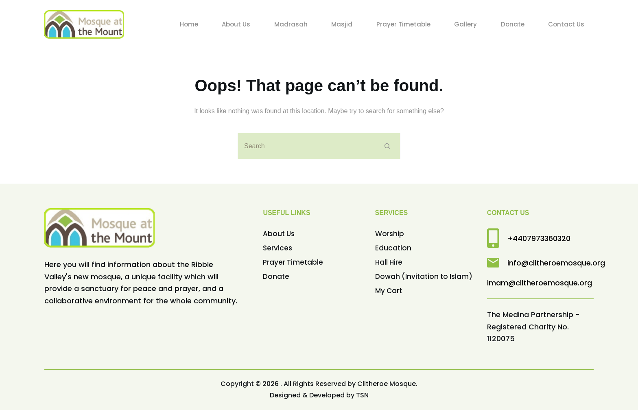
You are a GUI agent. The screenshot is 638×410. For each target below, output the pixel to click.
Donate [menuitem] (512, 24)
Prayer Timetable (293, 262)
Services (277, 248)
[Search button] (387, 146)
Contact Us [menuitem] (566, 24)
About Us (279, 234)
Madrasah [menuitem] (291, 24)
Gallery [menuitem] (465, 24)
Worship (389, 234)
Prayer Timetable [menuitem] (403, 24)
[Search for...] (306, 146)
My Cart (388, 291)
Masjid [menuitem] (341, 24)
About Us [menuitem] (236, 24)
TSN (362, 395)
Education (393, 248)
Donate (276, 276)
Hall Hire (388, 262)
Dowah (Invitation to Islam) (423, 276)
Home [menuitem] (189, 24)
